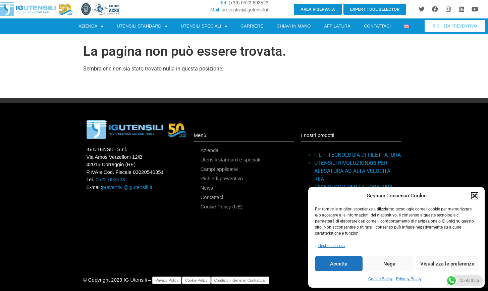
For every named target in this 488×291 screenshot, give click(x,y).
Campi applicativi (219, 169)
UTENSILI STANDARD (142, 26)
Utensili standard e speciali (230, 159)
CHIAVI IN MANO (294, 26)
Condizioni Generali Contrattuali (240, 280)
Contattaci (211, 197)
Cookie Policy (380, 279)
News (206, 188)
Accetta (338, 264)
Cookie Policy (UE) (221, 206)
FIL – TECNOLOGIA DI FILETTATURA (357, 155)
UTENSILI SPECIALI (204, 26)
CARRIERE (252, 26)
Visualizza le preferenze (447, 264)
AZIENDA (90, 26)
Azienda (209, 150)
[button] (474, 195)
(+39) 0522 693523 (249, 2)
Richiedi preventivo (221, 178)
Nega (389, 264)
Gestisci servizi (331, 245)
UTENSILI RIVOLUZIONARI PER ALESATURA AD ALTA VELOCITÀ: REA (353, 171)
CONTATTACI (377, 26)
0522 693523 (110, 179)
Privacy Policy (409, 279)
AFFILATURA (337, 26)
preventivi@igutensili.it (245, 9)
